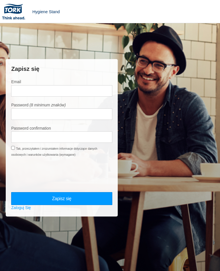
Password (19, 105)
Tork (15, 11)
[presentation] (54, 174)
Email (16, 82)
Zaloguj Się (21, 208)
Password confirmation (31, 128)
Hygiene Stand (46, 11)
